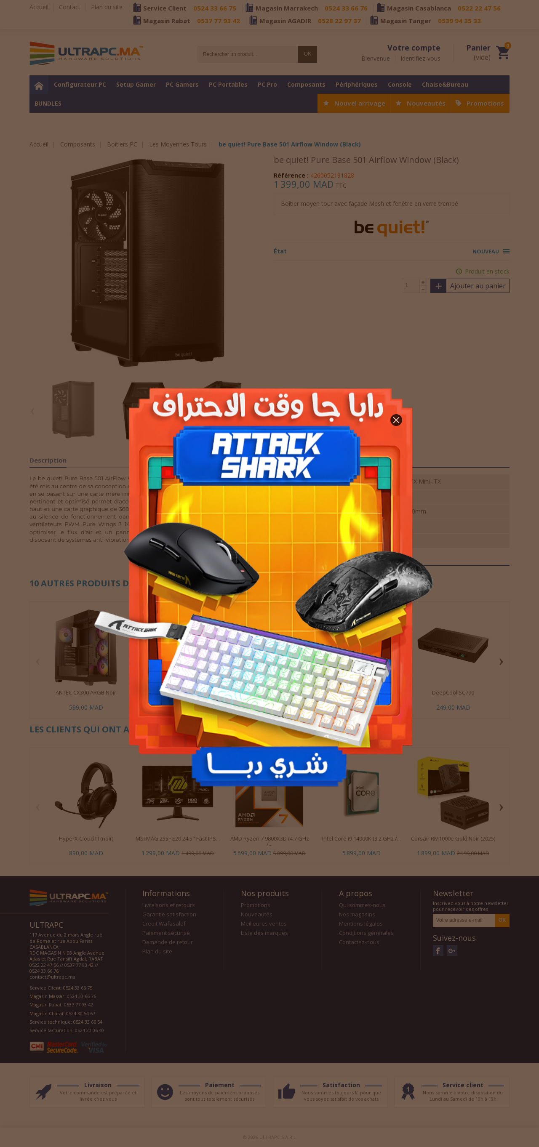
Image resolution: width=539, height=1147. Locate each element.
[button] (396, 420)
